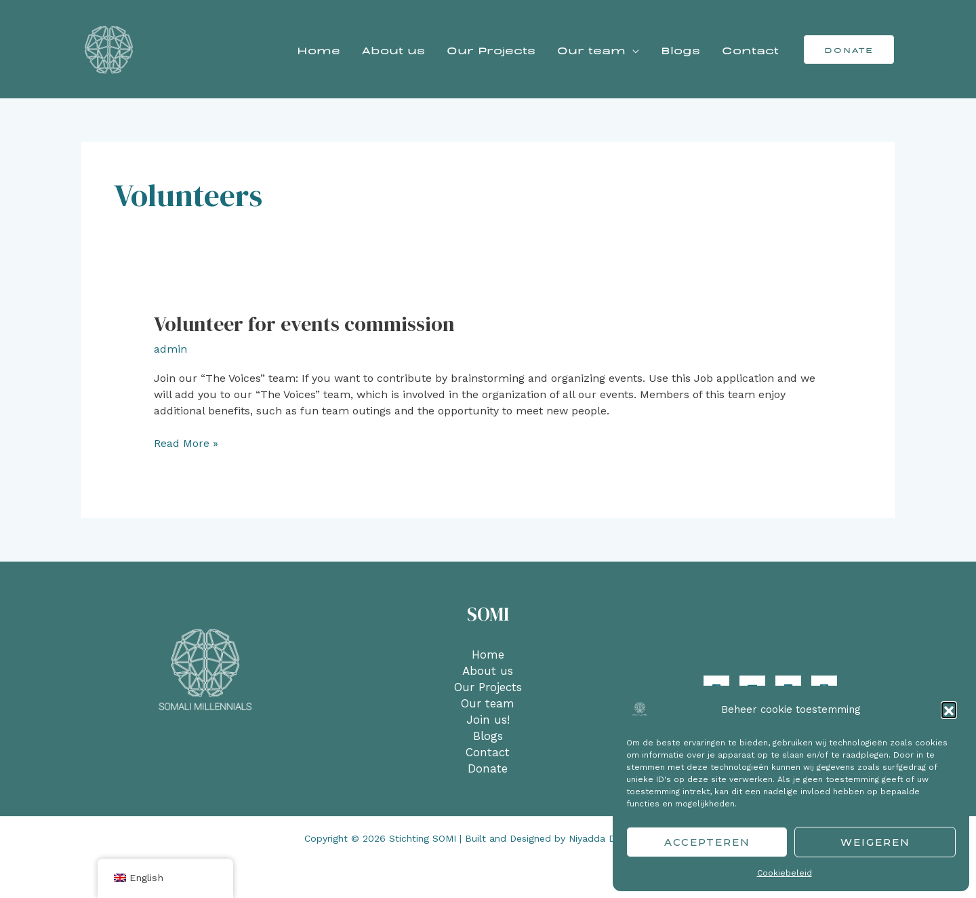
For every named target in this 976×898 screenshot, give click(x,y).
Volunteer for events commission (304, 324)
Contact (750, 49)
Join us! (488, 719)
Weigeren (875, 842)
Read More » (186, 442)
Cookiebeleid (784, 873)
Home (318, 49)
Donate (488, 768)
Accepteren (707, 842)
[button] (949, 709)
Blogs (680, 49)
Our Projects (491, 49)
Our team (591, 49)
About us (393, 49)
